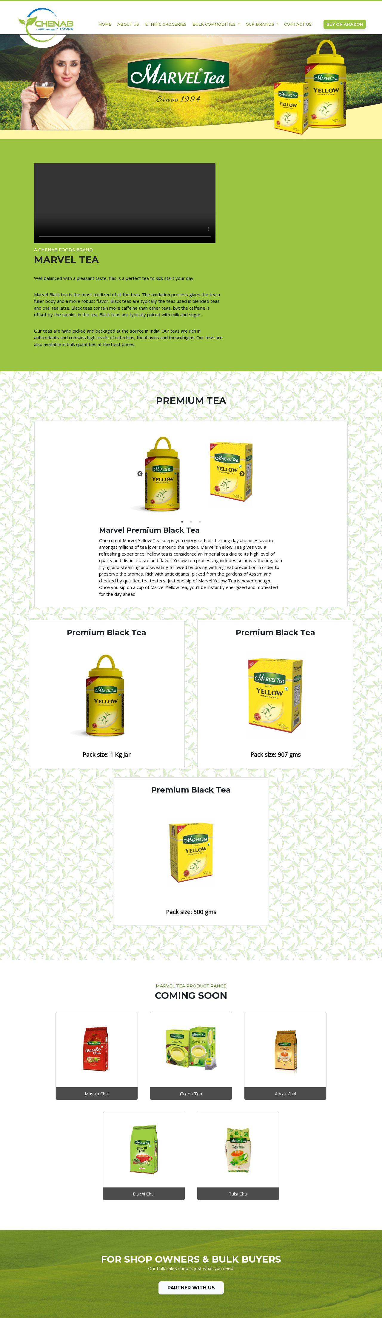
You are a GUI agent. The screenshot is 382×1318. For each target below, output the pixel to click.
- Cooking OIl (103, 1264)
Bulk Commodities (109, 1256)
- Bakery (99, 1280)
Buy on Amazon (344, 24)
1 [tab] (98, 459)
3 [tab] (115, 459)
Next (127, 411)
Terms (39, 1272)
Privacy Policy (46, 1264)
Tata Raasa (168, 1264)
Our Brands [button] (260, 24)
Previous (80, 411)
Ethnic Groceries (166, 24)
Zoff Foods (167, 1249)
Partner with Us (191, 1126)
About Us (128, 24)
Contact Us (298, 24)
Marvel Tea (167, 1256)
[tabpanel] (104, 411)
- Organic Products (109, 1272)
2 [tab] (107, 459)
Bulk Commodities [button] (214, 24)
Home (104, 24)
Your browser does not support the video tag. (105, 205)
